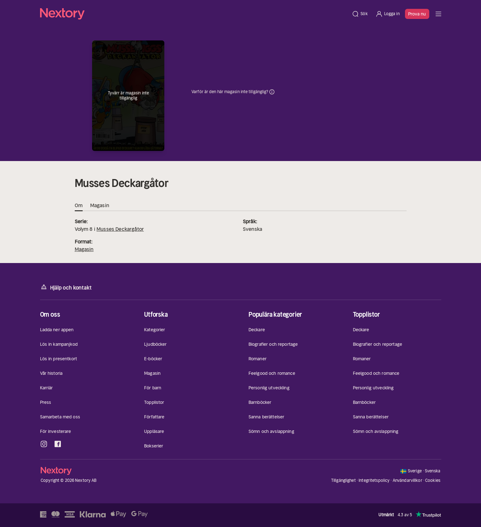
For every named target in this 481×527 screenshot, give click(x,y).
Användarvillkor (407, 480)
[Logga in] (387, 13)
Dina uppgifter (272, 92)
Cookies (432, 480)
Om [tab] (79, 205)
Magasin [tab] (99, 205)
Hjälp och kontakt (66, 287)
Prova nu (417, 14)
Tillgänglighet (343, 480)
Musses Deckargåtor (120, 229)
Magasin (84, 249)
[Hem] (194, 14)
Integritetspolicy (374, 480)
